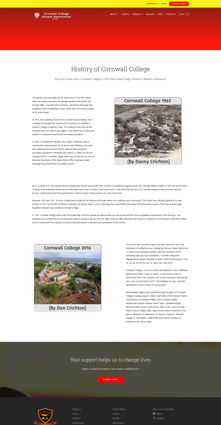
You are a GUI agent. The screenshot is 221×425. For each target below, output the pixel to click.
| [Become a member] (154, 3)
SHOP (160, 14)
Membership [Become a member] (78, 423)
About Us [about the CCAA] (76, 409)
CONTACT (171, 14)
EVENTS (125, 14)
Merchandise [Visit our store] (118, 423)
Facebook (159, 418)
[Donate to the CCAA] (179, 4)
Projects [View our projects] (76, 418)
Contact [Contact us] (116, 413)
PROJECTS (137, 14)
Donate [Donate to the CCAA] (116, 418)
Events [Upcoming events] (75, 413)
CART (184, 14)
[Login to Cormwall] (164, 3)
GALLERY (150, 14)
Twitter (157, 413)
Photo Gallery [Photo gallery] (119, 409)
